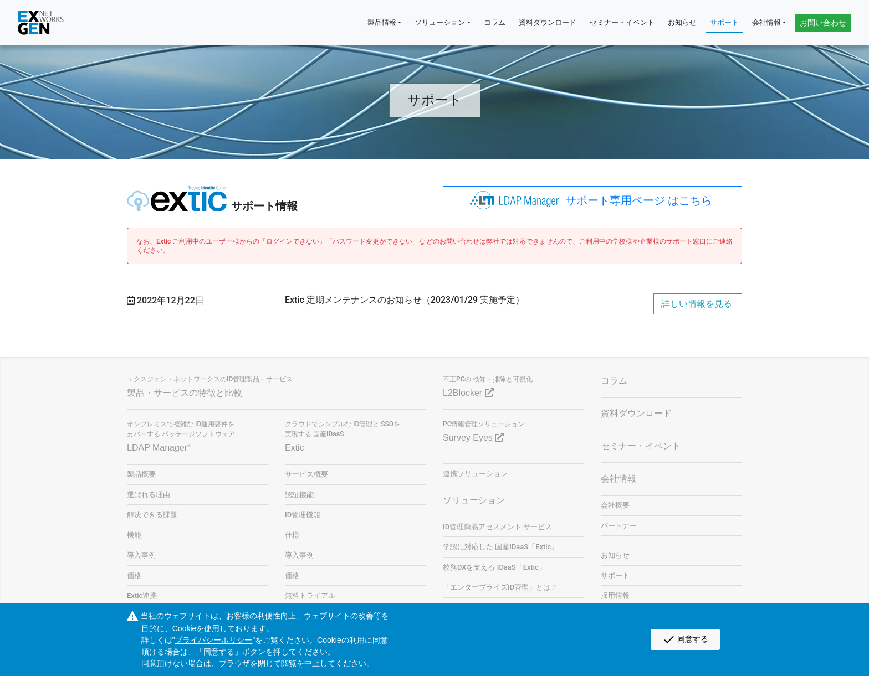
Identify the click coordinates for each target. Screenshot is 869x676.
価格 (134, 575)
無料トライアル (310, 595)
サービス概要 (306, 474)
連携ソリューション (475, 473)
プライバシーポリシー (213, 640)
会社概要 (615, 505)
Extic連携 (142, 595)
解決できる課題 (152, 514)
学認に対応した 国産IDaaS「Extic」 (500, 547)
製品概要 (141, 474)
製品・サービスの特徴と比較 (184, 393)
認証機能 (299, 495)
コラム (494, 22)
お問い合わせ (823, 22)
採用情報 (615, 595)
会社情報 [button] (766, 22)
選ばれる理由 (148, 495)
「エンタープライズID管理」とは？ (500, 587)
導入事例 (141, 555)
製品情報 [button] (381, 22)
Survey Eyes (473, 437)
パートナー (619, 526)
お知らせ (682, 22)
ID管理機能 (302, 514)
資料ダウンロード (547, 22)
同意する (685, 639)
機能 (134, 535)
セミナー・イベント (622, 22)
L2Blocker (468, 393)
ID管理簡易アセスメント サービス (497, 527)
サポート (724, 22)
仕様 (292, 535)
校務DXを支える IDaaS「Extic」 (494, 567)
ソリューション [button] (440, 22)
